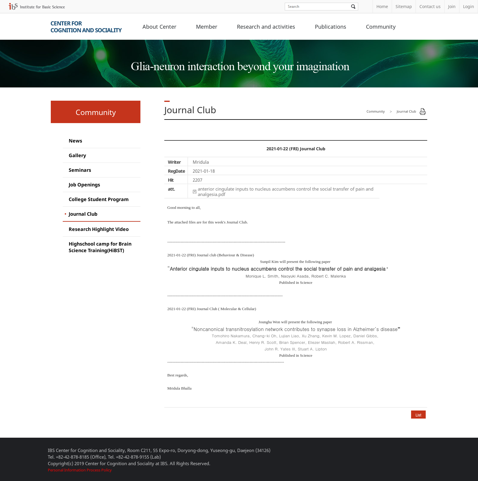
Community (381, 26)
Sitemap (404, 6)
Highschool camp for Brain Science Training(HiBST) (100, 247)
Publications (330, 26)
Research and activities (266, 26)
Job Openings (84, 184)
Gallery (77, 155)
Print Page (422, 111)
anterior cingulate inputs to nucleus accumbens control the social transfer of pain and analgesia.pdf (285, 191)
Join (452, 6)
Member (206, 26)
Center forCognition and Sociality (86, 26)
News (75, 140)
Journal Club (83, 214)
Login (468, 6)
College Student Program (99, 199)
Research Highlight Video (99, 229)
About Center (159, 26)
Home (382, 6)
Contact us (430, 6)
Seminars (80, 170)
